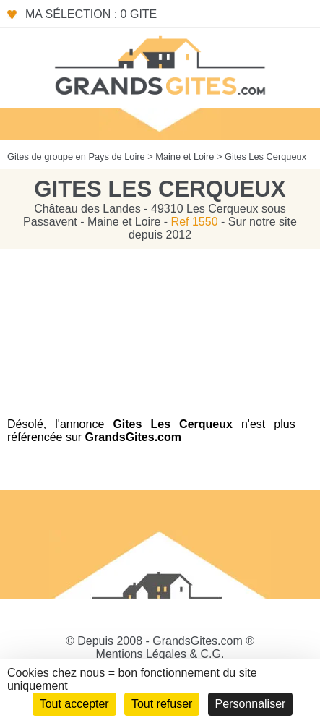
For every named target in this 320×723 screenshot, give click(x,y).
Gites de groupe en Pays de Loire (76, 156)
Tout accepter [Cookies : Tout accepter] (74, 704)
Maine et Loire (184, 156)
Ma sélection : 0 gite (91, 14)
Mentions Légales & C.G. (160, 654)
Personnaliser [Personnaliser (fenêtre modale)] (250, 704)
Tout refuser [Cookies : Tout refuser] (161, 704)
